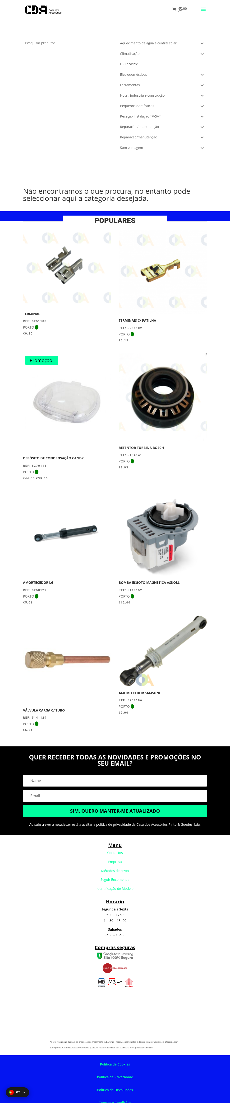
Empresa (115, 861)
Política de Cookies (115, 1064)
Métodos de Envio (115, 870)
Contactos (115, 852)
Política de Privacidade (115, 1077)
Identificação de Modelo (115, 888)
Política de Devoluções (115, 1090)
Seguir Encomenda (115, 879)
